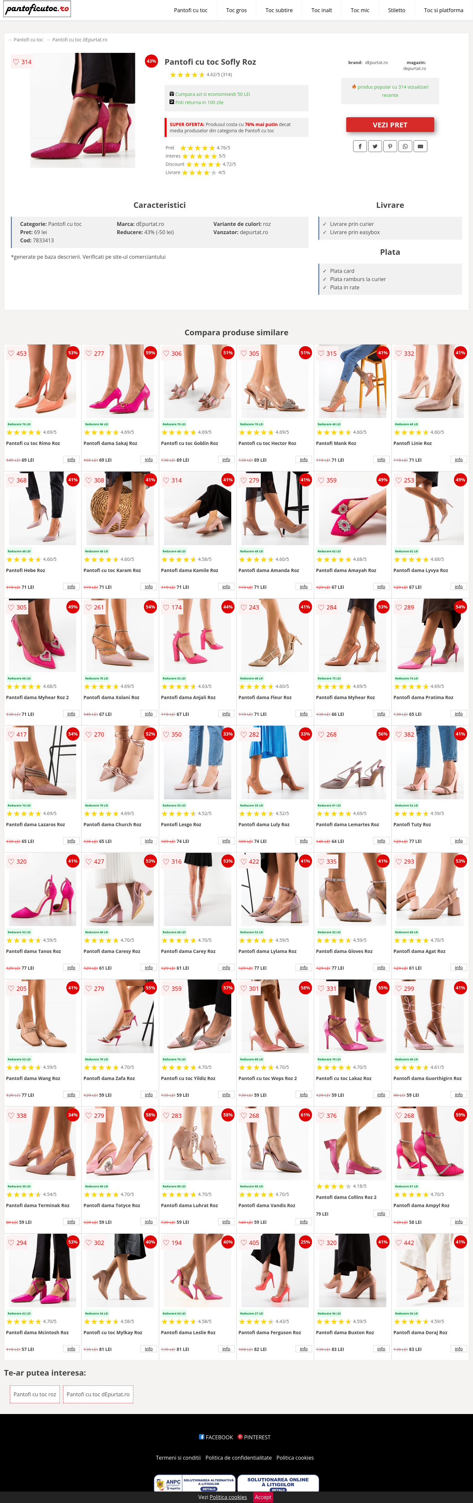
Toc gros (236, 10)
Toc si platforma (443, 10)
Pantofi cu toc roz (34, 1394)
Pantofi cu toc (191, 10)
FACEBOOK (216, 1437)
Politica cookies (295, 1457)
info (71, 459)
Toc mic (360, 10)
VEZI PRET (390, 124)
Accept (263, 1497)
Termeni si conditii (178, 1457)
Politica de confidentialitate (239, 1457)
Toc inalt (321, 10)
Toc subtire (279, 10)
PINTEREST (253, 1437)
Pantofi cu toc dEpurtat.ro (79, 39)
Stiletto (397, 10)
